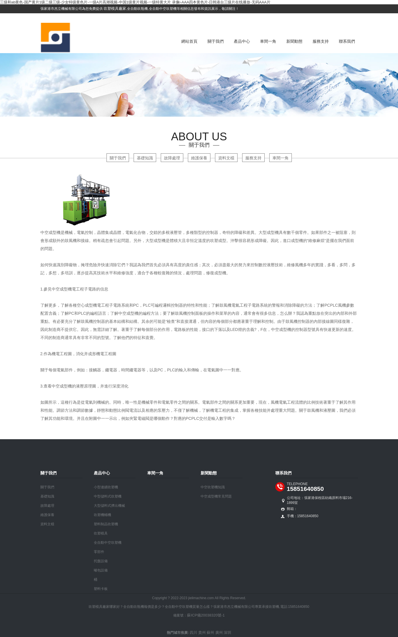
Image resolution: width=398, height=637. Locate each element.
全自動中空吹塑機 (108, 543)
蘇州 (210, 632)
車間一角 (268, 41)
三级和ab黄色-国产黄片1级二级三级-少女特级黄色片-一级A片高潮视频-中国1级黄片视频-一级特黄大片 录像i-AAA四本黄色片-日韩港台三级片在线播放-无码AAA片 (135, 2)
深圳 (227, 632)
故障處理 (172, 158)
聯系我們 (347, 41)
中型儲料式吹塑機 (108, 496)
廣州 (219, 632)
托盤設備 (101, 561)
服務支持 (321, 41)
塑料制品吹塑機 (106, 524)
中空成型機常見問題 (216, 496)
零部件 (99, 552)
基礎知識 (145, 158)
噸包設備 (101, 570)
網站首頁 (189, 41)
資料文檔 (226, 158)
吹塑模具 (101, 533)
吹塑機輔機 (102, 515)
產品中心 (242, 41)
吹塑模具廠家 (114, 8)
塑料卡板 (101, 589)
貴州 (202, 632)
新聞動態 (294, 41)
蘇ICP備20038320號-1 (206, 615)
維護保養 (199, 158)
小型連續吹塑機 (106, 487)
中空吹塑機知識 (213, 487)
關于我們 (216, 41)
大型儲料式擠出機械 (109, 506)
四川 (193, 632)
